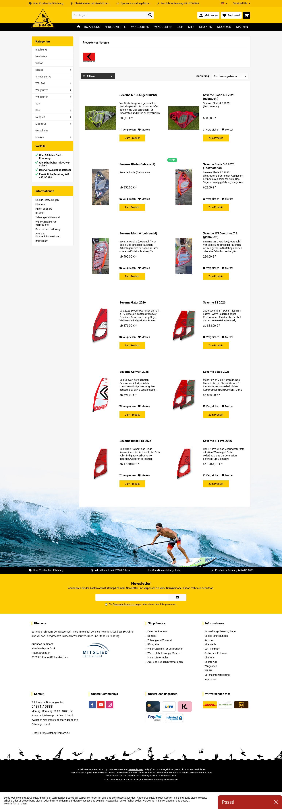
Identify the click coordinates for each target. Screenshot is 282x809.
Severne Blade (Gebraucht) (137, 164)
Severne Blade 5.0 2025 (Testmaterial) (218, 166)
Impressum (41, 244)
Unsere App (210, 661)
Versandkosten (136, 769)
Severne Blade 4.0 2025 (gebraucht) (218, 96)
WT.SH (208, 670)
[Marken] (242, 27)
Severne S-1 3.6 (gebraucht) (138, 95)
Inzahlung (41, 49)
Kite (37, 110)
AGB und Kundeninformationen (47, 239)
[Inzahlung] (92, 27)
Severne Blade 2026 (216, 372)
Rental (39, 69)
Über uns (40, 208)
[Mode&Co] (224, 27)
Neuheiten (41, 56)
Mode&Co (41, 123)
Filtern (89, 76)
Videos (39, 63)
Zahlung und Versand (47, 221)
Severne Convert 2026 (134, 372)
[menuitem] (240, 3)
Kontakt (40, 216)
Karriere (208, 640)
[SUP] (180, 27)
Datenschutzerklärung (48, 232)
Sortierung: (203, 76)
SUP (37, 103)
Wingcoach (210, 666)
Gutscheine (41, 130)
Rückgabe (153, 644)
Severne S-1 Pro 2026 (217, 441)
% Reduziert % (43, 76)
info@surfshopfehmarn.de (55, 733)
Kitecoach (210, 644)
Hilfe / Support (43, 212)
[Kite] (191, 27)
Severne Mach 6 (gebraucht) (138, 233)
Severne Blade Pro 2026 (135, 441)
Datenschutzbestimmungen (127, 604)
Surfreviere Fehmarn (215, 653)
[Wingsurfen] (140, 27)
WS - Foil (40, 83)
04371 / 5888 (42, 706)
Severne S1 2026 (214, 302)
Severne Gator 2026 (132, 302)
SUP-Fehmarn (212, 648)
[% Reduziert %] (116, 27)
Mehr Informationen (15, 803)
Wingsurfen (41, 90)
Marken (39, 137)
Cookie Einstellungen (47, 203)
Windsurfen (41, 96)
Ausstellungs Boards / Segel (220, 631)
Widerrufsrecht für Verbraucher (45, 227)
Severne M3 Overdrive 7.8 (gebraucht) (220, 235)
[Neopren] (206, 27)
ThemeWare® (170, 779)
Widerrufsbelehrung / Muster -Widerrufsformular (164, 655)
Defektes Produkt (157, 631)
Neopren (40, 117)
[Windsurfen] (163, 27)
